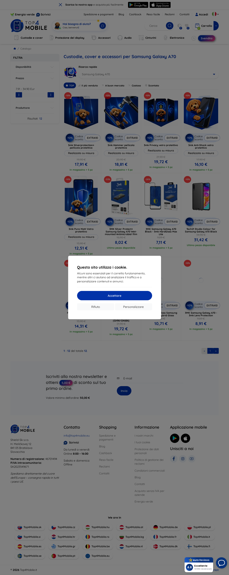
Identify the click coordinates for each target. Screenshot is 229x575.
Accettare (114, 295)
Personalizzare (133, 307)
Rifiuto (95, 307)
